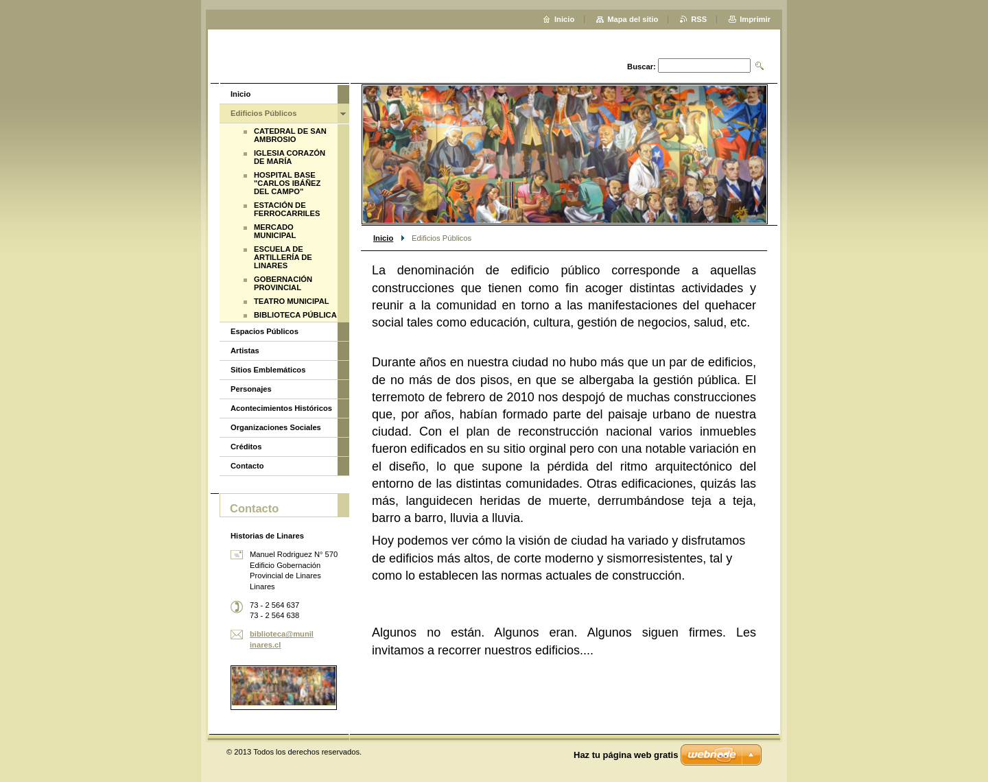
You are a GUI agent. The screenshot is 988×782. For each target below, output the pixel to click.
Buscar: (641, 66)
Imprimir (755, 19)
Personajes (251, 389)
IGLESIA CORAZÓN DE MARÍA (289, 157)
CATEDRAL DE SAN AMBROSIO (290, 135)
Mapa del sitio (632, 19)
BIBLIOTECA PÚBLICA (295, 315)
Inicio (383, 238)
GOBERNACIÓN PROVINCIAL (283, 283)
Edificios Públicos (263, 113)
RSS (699, 19)
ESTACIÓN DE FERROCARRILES (287, 209)
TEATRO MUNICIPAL (291, 301)
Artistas (245, 350)
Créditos (246, 446)
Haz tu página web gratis (626, 755)
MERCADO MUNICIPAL (275, 231)
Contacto (247, 466)
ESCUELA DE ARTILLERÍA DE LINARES (283, 257)
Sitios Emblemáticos (268, 370)
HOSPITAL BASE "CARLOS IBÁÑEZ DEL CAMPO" (287, 183)
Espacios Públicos (264, 331)
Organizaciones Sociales (276, 427)
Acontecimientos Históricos (281, 408)
